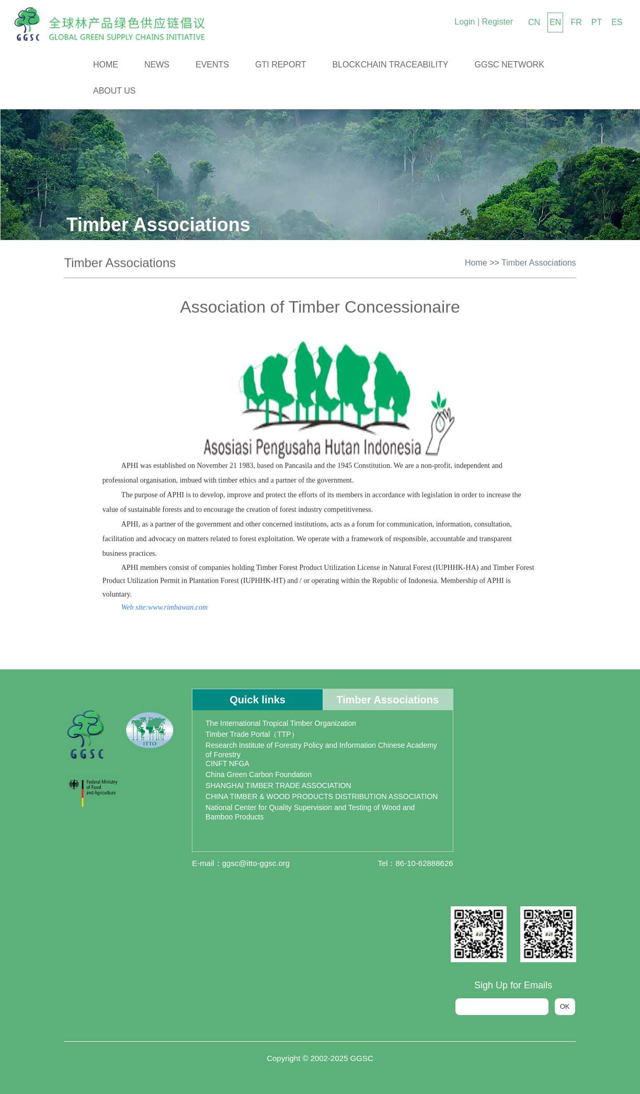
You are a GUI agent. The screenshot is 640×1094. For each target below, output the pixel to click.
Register (497, 21)
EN (555, 22)
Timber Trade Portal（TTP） (252, 734)
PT (596, 22)
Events (212, 64)
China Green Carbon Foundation (258, 774)
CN (534, 22)
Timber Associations (538, 260)
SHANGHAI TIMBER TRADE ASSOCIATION (278, 785)
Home (105, 64)
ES (616, 22)
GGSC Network (509, 64)
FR (575, 22)
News (156, 64)
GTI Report (280, 64)
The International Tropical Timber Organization (280, 723)
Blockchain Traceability (391, 64)
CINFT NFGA (227, 763)
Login (464, 21)
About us (114, 90)
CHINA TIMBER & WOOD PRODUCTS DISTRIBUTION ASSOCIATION (321, 796)
